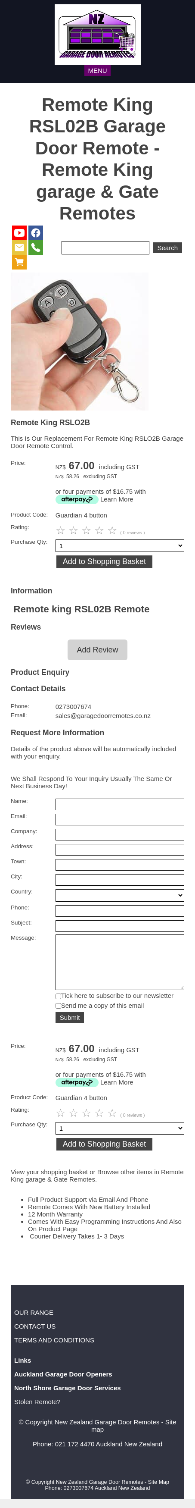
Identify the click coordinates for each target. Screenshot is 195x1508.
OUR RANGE (33, 1321)
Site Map (158, 1491)
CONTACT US (35, 1335)
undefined (120, 895)
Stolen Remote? (37, 1410)
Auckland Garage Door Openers (63, 1383)
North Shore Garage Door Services (67, 1397)
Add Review (97, 650)
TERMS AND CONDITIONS (54, 1349)
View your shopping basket (49, 1181)
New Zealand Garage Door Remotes (107, 1431)
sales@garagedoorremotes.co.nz (103, 715)
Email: (19, 715)
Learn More (116, 499)
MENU (97, 70)
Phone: (20, 706)
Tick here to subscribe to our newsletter (117, 1004)
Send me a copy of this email (102, 1014)
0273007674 (73, 706)
